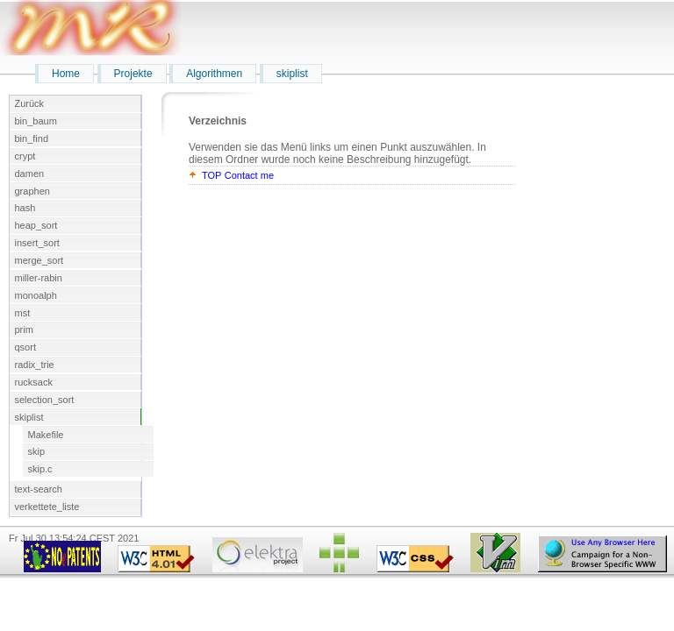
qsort (25, 347)
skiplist (292, 73)
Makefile (46, 434)
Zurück (30, 103)
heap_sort (36, 225)
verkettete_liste (47, 506)
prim (24, 329)
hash (25, 207)
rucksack (34, 382)
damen (30, 173)
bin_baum (36, 121)
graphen (32, 191)
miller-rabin (38, 278)
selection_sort (45, 399)
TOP (211, 175)
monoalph (36, 295)
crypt (25, 156)
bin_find (32, 138)
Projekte (133, 73)
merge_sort (39, 260)
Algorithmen (214, 73)
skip (37, 451)
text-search (38, 489)
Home (66, 73)
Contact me (249, 175)
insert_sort (37, 243)
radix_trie (34, 364)
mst (23, 313)
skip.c (40, 469)
